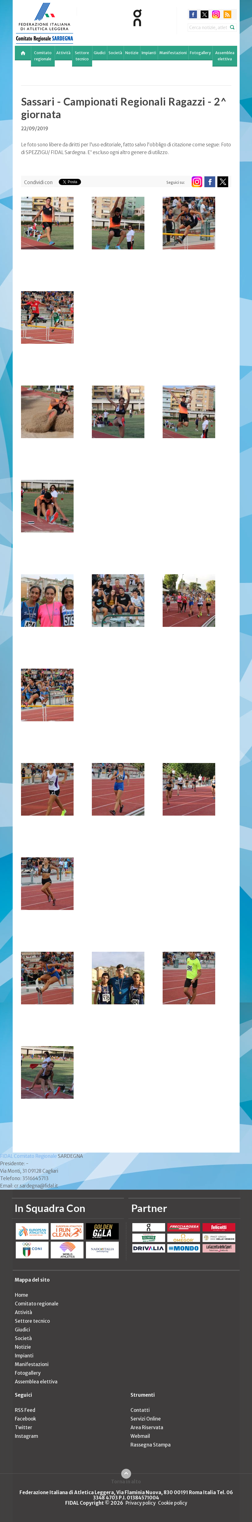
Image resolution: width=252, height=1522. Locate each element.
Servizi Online (145, 1419)
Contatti (140, 1410)
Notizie (132, 52)
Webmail (140, 1436)
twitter (204, 14)
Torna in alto (126, 1481)
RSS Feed (25, 1410)
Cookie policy (172, 1503)
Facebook (25, 1419)
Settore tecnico (82, 55)
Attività (63, 52)
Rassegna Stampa (150, 1445)
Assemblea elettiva (224, 55)
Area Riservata (146, 1427)
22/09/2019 (34, 129)
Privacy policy (141, 1503)
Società (115, 52)
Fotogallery (200, 52)
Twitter (23, 1427)
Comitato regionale (43, 55)
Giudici (99, 52)
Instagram (26, 1436)
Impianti (149, 52)
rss (227, 14)
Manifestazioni (173, 52)
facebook (193, 14)
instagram (216, 14)
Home (21, 1295)
